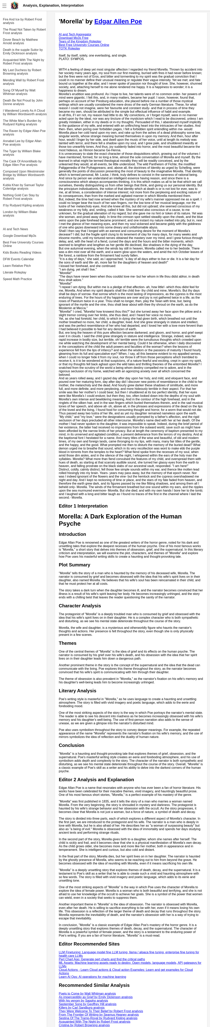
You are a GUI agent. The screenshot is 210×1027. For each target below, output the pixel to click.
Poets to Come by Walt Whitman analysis (87, 993)
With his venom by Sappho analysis (83, 1000)
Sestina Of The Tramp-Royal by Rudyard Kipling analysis (98, 1018)
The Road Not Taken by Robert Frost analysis (24, 31)
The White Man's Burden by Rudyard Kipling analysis (22, 122)
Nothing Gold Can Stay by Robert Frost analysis (21, 197)
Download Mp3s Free (74, 38)
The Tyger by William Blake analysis (22, 152)
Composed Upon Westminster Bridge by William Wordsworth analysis (23, 175)
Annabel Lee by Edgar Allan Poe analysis (22, 142)
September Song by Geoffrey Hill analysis (88, 1004)
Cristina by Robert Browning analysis (84, 1025)
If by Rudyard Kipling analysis (23, 205)
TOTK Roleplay (69, 48)
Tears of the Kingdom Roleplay (80, 41)
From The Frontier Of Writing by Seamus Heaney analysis (99, 1014)
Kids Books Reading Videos (22, 252)
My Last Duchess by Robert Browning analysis (22, 71)
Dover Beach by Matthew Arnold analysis (20, 41)
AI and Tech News (15, 229)
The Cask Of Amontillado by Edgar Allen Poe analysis (22, 163)
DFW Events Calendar (18, 259)
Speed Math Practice (17, 279)
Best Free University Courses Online (23, 244)
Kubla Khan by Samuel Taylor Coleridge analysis (23, 186)
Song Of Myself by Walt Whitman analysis (19, 92)
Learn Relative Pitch (17, 265)
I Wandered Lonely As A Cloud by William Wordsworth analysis (25, 112)
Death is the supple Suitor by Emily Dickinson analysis (23, 51)
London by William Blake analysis (20, 213)
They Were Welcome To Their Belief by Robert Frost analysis (101, 1011)
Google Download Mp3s (19, 235)
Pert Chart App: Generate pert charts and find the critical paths (102, 959)
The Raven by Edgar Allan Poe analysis (24, 132)
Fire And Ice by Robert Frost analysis (22, 21)
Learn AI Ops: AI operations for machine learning (92, 976)
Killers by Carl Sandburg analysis (82, 1007)
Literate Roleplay (14, 272)
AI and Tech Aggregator (75, 34)
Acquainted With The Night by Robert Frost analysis (23, 61)
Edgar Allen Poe (118, 21)
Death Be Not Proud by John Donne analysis (23, 102)
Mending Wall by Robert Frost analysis (23, 82)
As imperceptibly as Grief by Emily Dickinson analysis (96, 997)
